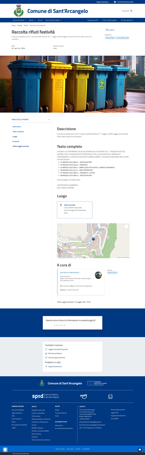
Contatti (82, 406)
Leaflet (118, 257)
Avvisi (26, 25)
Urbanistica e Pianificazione (40, 422)
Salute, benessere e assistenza (41, 440)
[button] (123, 2)
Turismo (34, 425)
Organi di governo (17, 413)
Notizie (57, 410)
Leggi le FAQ (114, 413)
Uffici (13, 416)
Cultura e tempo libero (38, 413)
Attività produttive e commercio (41, 419)
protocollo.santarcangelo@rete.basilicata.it (92, 425)
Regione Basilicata (102, 2)
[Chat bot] (139, 449)
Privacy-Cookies (60, 449)
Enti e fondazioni (17, 419)
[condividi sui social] (110, 29)
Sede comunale (69, 205)
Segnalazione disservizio (118, 415)
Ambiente (35, 437)
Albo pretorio (59, 425)
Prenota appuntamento (118, 410)
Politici (14, 422)
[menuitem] (92, 20)
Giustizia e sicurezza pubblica (40, 431)
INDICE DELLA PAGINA (20, 119)
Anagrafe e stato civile (38, 410)
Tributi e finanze (36, 434)
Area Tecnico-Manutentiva (69, 272)
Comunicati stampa (61, 413)
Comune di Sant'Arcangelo (57, 11)
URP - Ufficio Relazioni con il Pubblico (90, 428)
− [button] (59, 228)
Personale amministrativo (19, 425)
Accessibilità (114, 418)
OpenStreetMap (125, 257)
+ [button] (59, 225)
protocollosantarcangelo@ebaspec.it (90, 422)
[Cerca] (131, 11)
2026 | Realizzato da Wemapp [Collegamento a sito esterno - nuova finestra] (20, 454)
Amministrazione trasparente (64, 428)
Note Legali (70, 449)
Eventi (57, 416)
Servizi (34, 406)
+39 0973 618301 (84, 419)
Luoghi (14, 428)
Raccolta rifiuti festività (37, 25)
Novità (20, 25)
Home (13, 25)
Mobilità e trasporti (37, 428)
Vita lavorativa (36, 416)
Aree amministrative (18, 410)
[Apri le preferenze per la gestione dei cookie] (5, 449)
